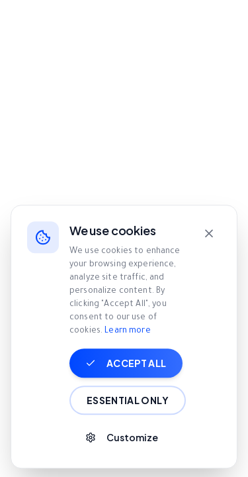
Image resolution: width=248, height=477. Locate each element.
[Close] (209, 260)
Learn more (127, 357)
